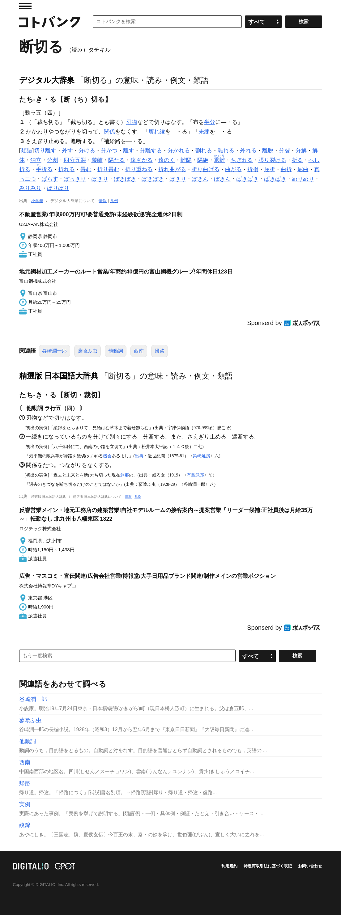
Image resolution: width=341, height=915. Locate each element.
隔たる (116, 160)
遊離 (97, 160)
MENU (25, 6)
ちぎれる (242, 160)
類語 (26, 150)
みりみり (30, 188)
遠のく (166, 160)
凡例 (114, 200)
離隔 (186, 160)
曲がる (233, 169)
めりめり (303, 179)
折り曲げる (206, 169)
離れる (226, 150)
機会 (107, 455)
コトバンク (49, 21)
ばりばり (58, 188)
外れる (248, 150)
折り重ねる (139, 169)
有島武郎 (195, 474)
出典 (139, 455)
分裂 (284, 150)
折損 (252, 169)
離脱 (267, 150)
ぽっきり (75, 179)
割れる (203, 150)
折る (297, 160)
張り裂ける (272, 160)
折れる (66, 169)
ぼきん (222, 179)
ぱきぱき (275, 179)
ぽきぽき (153, 179)
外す (67, 150)
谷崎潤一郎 (54, 351)
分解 (301, 150)
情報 (103, 200)
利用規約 (229, 866)
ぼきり (177, 179)
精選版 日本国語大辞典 (59, 375)
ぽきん (200, 179)
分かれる (179, 150)
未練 (204, 132)
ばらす (49, 179)
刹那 (124, 474)
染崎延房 (201, 455)
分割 (52, 160)
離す (128, 150)
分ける (87, 150)
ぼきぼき (125, 179)
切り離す (45, 150)
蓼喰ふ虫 (87, 351)
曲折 (286, 169)
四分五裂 (75, 160)
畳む (86, 169)
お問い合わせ (310, 866)
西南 (139, 351)
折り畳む (108, 169)
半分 (209, 122)
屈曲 (303, 169)
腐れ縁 (156, 132)
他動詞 (115, 351)
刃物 (131, 122)
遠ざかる (141, 160)
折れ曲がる (172, 169)
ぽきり (100, 179)
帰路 (159, 351)
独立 (35, 160)
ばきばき (247, 179)
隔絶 (202, 160)
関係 (109, 132)
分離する (151, 150)
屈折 (269, 169)
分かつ (109, 150)
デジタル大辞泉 (47, 80)
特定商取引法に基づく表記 (268, 866)
